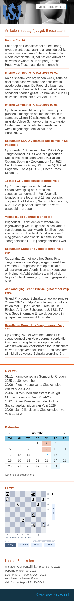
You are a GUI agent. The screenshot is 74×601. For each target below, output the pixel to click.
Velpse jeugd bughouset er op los (28, 216)
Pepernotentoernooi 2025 (20, 570)
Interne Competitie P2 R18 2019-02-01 (31, 72)
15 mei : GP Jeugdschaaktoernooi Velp (32, 180)
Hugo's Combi (15, 40)
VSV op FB (60, 594)
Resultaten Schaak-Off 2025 (22, 578)
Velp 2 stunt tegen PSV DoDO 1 (24, 582)
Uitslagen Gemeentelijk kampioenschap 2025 (32, 566)
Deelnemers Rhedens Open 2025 (25, 574)
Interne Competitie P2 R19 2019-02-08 (31, 104)
